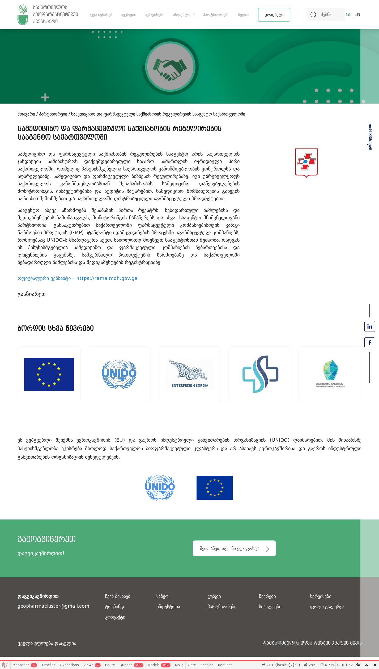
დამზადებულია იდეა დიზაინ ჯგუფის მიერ (307, 647)
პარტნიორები (216, 14)
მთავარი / (28, 114)
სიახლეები (271, 611)
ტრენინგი (116, 611)
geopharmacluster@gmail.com (55, 610)
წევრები (128, 14)
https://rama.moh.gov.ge (106, 278)
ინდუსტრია (184, 14)
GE (349, 14)
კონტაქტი (274, 14)
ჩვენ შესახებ (100, 14)
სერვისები (154, 14)
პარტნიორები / (54, 114)
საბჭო (163, 600)
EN (357, 14)
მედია (243, 14)
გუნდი (215, 600)
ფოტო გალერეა (329, 611)
